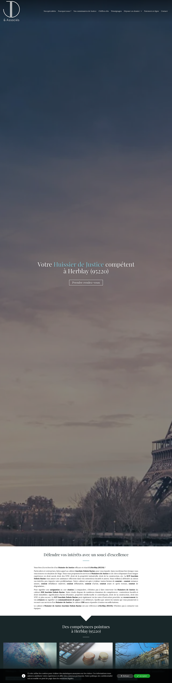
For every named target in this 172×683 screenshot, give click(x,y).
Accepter (142, 676)
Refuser (125, 676)
